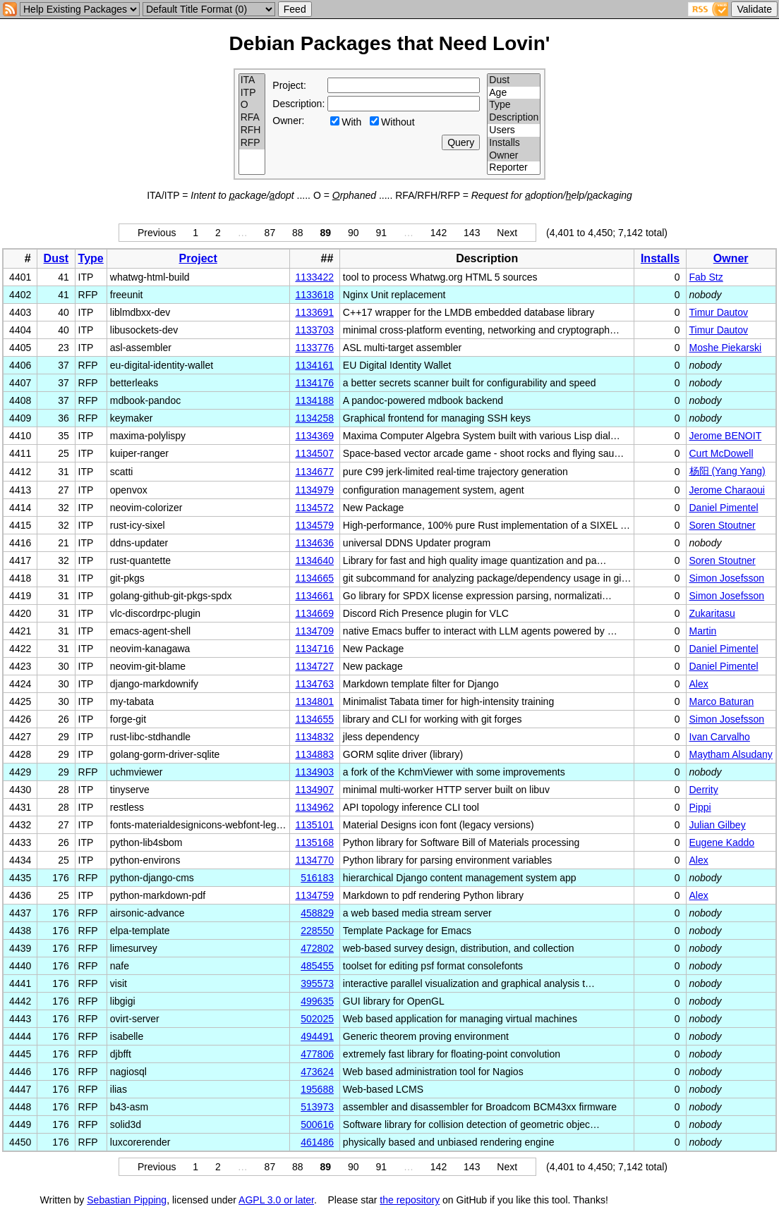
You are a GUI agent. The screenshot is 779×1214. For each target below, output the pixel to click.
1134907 (314, 789)
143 (472, 232)
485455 (317, 965)
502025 (317, 1018)
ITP (252, 93)
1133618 (314, 294)
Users (514, 130)
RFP (252, 143)
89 (326, 232)
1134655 (314, 719)
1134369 (314, 435)
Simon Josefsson (727, 578)
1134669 (314, 613)
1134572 (314, 507)
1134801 (314, 701)
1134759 (314, 895)
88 (297, 232)
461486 (317, 1142)
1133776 (314, 347)
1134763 (314, 683)
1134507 (314, 453)
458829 (317, 913)
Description (514, 117)
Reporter (514, 167)
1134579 (314, 525)
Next (507, 232)
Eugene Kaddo (722, 842)
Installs (514, 143)
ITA (252, 80)
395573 (317, 983)
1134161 (314, 365)
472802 (317, 948)
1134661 (314, 595)
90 (353, 232)
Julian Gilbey (717, 824)
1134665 (314, 578)
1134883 (314, 754)
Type (514, 105)
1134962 (314, 807)
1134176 (314, 382)
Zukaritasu (712, 613)
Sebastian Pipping (127, 1200)
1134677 (314, 471)
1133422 (314, 277)
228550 (317, 930)
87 (270, 232)
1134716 (314, 648)
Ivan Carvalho (719, 736)
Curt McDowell (721, 453)
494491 (317, 1036)
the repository (410, 1200)
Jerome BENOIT (725, 435)
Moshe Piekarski (725, 347)
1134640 (314, 560)
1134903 (314, 772)
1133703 (314, 330)
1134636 (314, 542)
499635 (317, 1001)
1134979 (314, 490)
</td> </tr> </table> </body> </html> (679, 1200)
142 (438, 232)
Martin (703, 631)
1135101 (314, 824)
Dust (514, 80)
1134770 (314, 860)
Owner (514, 155)
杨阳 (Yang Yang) (727, 471)
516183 (317, 877)
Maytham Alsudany (731, 754)
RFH (252, 130)
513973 (317, 1106)
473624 (317, 1071)
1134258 (314, 418)
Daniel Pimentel (724, 507)
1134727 (314, 666)
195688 (317, 1089)
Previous (157, 232)
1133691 (314, 312)
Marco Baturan (721, 701)
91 (381, 232)
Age (514, 93)
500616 (317, 1124)
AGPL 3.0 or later (276, 1200)
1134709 (314, 631)
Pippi (700, 807)
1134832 (314, 736)
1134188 (314, 400)
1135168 (314, 842)
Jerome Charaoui (727, 490)
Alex (698, 683)
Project (198, 258)
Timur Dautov (719, 312)
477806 (317, 1054)
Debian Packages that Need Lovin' (389, 43)
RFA (252, 117)
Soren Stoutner (722, 525)
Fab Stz (706, 277)
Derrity (703, 789)
